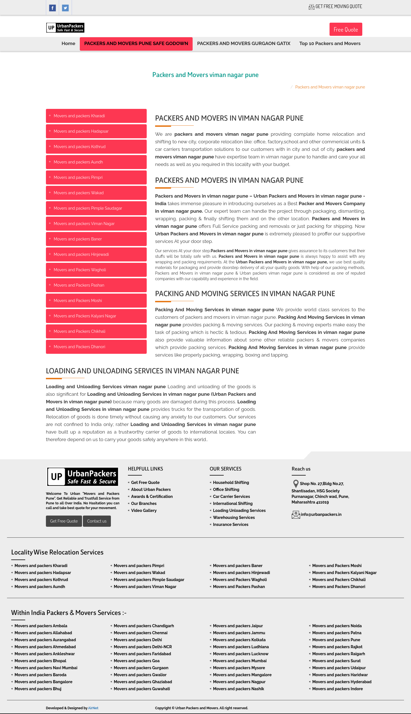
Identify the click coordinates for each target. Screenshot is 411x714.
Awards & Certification (152, 496)
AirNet (93, 708)
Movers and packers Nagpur (239, 682)
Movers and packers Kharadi (79, 116)
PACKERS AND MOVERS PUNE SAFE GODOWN (136, 43)
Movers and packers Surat (336, 661)
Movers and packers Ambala (41, 626)
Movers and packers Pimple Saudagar (88, 208)
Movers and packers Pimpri (78, 177)
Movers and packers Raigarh (338, 654)
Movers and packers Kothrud (80, 146)
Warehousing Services (234, 517)
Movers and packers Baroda (40, 675)
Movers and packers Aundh (78, 162)
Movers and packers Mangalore (242, 675)
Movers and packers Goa (137, 661)
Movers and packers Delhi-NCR (143, 647)
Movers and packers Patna (336, 633)
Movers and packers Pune (336, 640)
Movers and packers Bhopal (40, 661)
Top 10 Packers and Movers (330, 43)
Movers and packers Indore (337, 689)
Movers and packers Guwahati (142, 689)
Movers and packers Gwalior (140, 675)
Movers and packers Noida (337, 626)
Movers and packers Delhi (138, 640)
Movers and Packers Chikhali (79, 331)
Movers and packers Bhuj (38, 689)
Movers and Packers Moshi (78, 300)
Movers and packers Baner (78, 239)
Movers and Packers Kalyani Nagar (85, 316)
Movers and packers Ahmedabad (45, 647)
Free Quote (346, 29)
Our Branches (144, 503)
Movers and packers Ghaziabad (143, 682)
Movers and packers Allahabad (43, 633)
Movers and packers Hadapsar (81, 131)
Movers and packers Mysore (239, 668)
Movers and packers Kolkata (239, 640)
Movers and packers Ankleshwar (45, 654)
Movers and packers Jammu (239, 633)
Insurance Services (230, 524)
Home (68, 43)
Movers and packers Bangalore (44, 682)
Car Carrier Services (231, 496)
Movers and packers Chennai (141, 633)
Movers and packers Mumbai (240, 661)
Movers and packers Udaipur (339, 668)
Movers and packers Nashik (238, 689)
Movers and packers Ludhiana (241, 647)
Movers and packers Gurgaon (141, 668)
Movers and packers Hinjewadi (81, 254)
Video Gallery (144, 510)
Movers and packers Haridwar (340, 675)
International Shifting (233, 503)
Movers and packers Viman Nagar (84, 223)
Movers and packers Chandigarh (144, 626)
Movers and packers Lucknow (240, 654)
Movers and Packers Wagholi (80, 270)
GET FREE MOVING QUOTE (335, 6)
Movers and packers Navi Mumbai (46, 668)
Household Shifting (231, 482)
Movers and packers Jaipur (238, 626)
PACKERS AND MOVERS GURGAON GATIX (243, 43)
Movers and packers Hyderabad (342, 682)
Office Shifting (226, 489)
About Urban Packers (151, 489)
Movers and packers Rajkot (337, 647)
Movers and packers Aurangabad (45, 640)
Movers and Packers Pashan (79, 285)
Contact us (96, 521)
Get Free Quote (64, 521)
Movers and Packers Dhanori (79, 347)
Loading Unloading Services (239, 510)
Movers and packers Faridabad (142, 654)
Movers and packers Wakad (79, 193)
